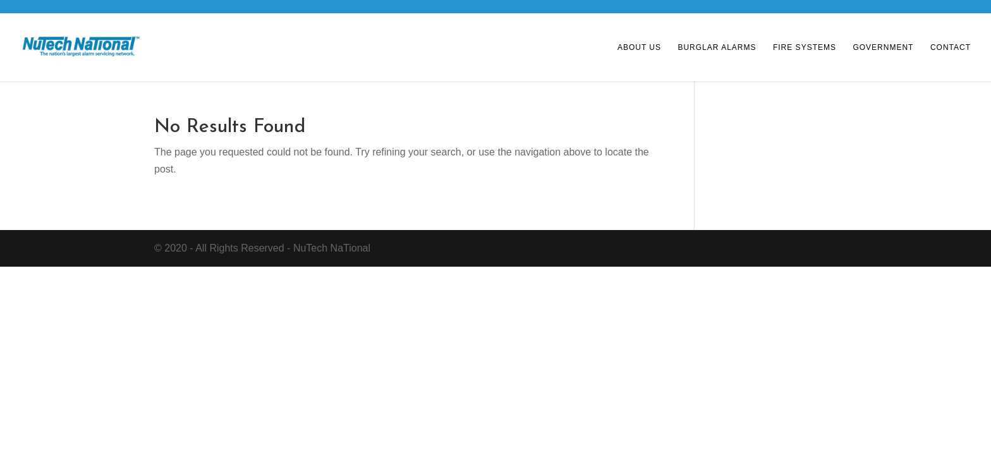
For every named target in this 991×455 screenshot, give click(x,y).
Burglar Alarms (717, 47)
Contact (950, 47)
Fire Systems (804, 47)
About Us (639, 47)
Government (883, 47)
